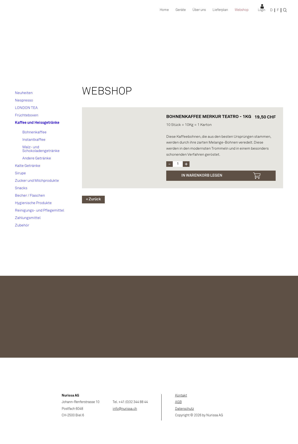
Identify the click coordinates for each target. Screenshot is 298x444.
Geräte (181, 10)
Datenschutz (184, 408)
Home (164, 10)
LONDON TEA (26, 108)
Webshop (241, 10)
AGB (178, 402)
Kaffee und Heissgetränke (37, 122)
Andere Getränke (36, 158)
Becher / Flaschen (30, 195)
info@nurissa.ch (125, 408)
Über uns (199, 10)
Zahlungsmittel (28, 218)
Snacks (21, 188)
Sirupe (20, 173)
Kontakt (181, 395)
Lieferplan (220, 10)
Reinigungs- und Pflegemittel (39, 210)
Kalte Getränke (27, 166)
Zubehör (22, 225)
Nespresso (24, 100)
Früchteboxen (26, 115)
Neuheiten (24, 93)
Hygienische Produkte (33, 203)
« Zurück (93, 199)
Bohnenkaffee (34, 132)
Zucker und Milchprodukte (37, 180)
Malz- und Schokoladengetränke (41, 149)
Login (261, 10)
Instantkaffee (33, 139)
